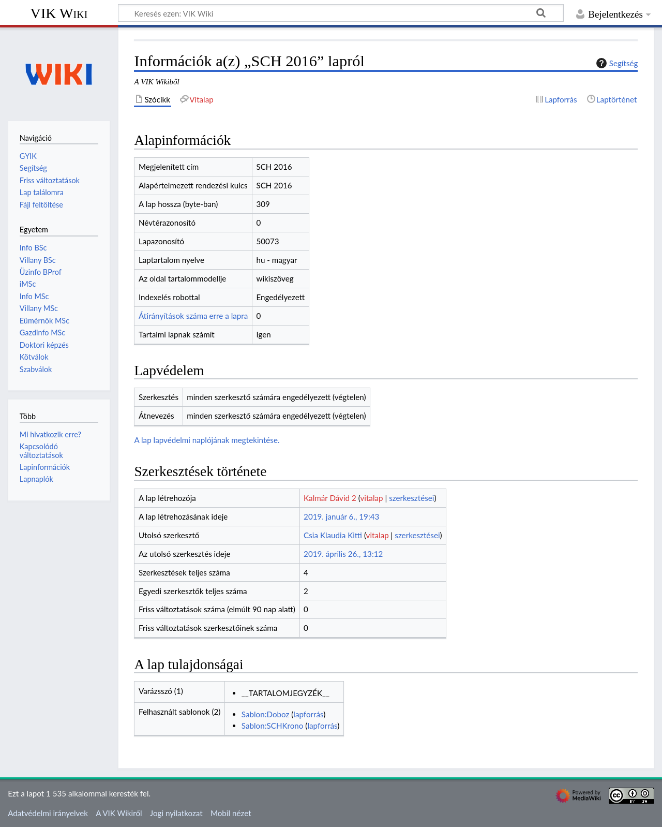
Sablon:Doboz (266, 714)
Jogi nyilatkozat (176, 813)
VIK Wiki (59, 13)
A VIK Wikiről (119, 813)
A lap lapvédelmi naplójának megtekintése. (206, 440)
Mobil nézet (230, 813)
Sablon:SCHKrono (273, 725)
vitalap (371, 498)
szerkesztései (411, 498)
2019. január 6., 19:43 (341, 516)
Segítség (616, 63)
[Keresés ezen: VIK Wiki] (340, 13)
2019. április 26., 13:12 (343, 553)
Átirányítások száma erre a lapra (193, 315)
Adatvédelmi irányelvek (48, 813)
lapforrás (308, 714)
